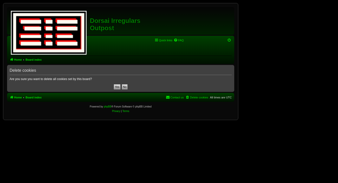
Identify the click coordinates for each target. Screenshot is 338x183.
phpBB (107, 106)
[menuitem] (179, 40)
